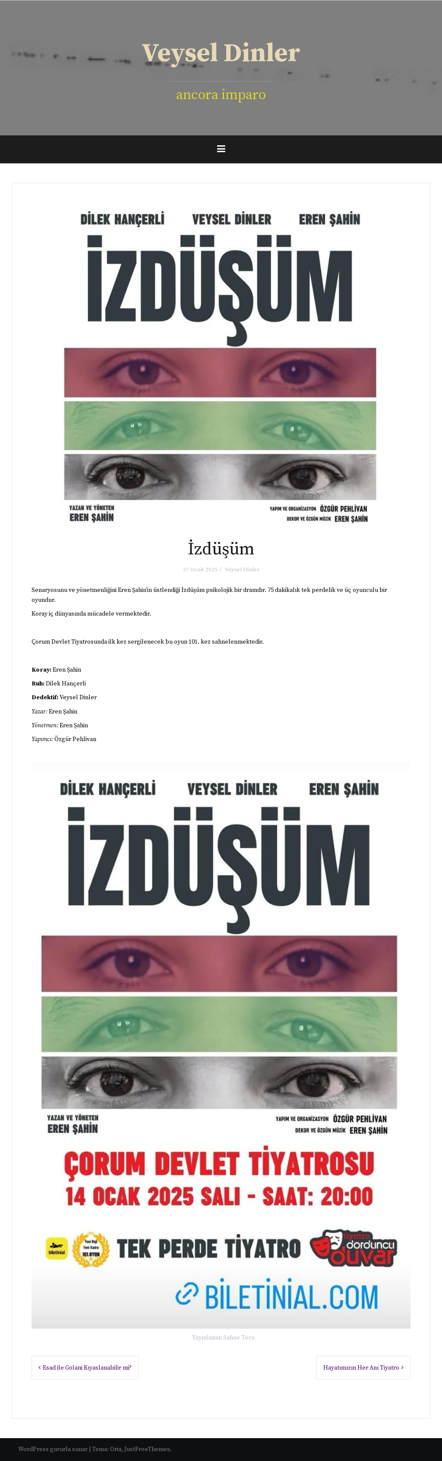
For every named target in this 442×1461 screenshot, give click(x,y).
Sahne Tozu (239, 1338)
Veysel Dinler (221, 54)
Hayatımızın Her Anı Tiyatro (361, 1368)
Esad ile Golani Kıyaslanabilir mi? (87, 1368)
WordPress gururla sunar (53, 1449)
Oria (115, 1449)
